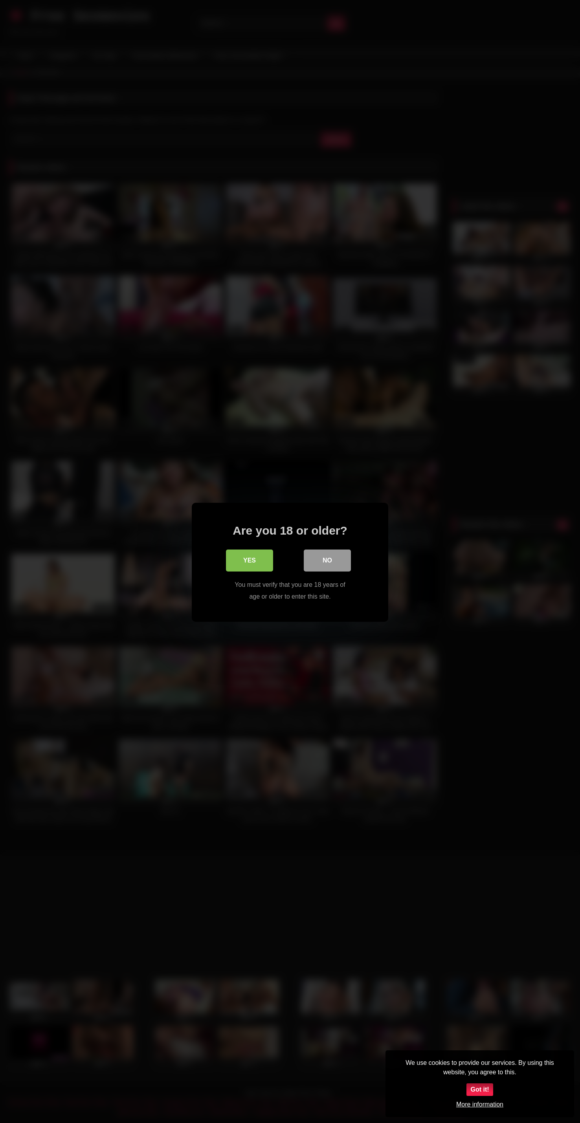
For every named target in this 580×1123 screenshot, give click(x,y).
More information (479, 1104)
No (327, 559)
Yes (249, 559)
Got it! (479, 1089)
